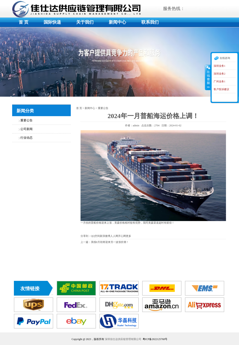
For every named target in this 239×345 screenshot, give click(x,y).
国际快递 (52, 22)
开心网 (122, 236)
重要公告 (26, 120)
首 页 (23, 22)
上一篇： (86, 242)
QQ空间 (95, 236)
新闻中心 (117, 22)
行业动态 (26, 137)
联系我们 (150, 22)
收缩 (208, 77)
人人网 (114, 236)
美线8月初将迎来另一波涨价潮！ (110, 242)
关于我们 (85, 22)
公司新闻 (26, 129)
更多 (128, 236)
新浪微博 (105, 236)
